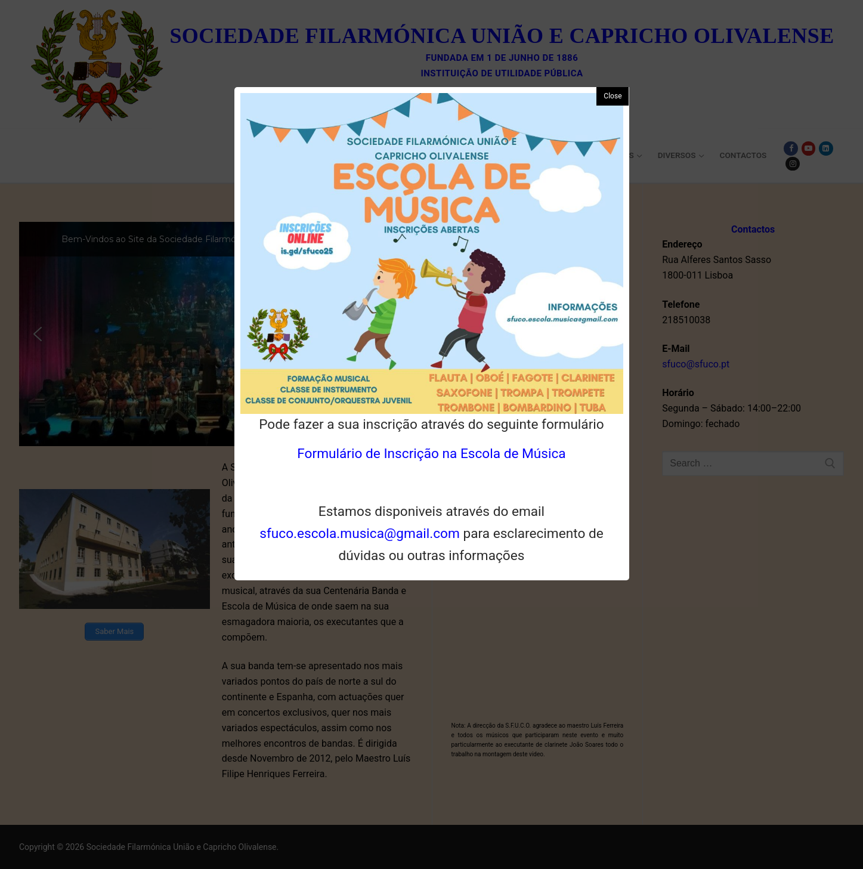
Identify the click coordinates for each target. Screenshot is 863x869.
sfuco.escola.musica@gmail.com (359, 533)
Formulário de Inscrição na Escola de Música (431, 454)
